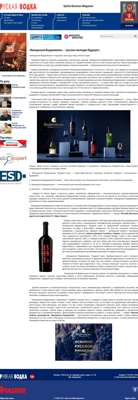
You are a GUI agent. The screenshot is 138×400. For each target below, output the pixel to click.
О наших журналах (19, 98)
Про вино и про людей (13, 23)
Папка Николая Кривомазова (37, 26)
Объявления (62, 17)
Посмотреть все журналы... (14, 75)
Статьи (34, 23)
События (86, 15)
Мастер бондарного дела (18, 86)
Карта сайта (130, 398)
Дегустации (8, 20)
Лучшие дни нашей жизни (92, 20)
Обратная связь (7, 398)
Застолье (86, 23)
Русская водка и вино (13, 15)
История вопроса (89, 25)
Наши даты (61, 20)
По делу (7, 17)
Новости (60, 15)
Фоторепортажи (88, 17)
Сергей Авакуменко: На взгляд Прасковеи (19, 125)
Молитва (129, 26)
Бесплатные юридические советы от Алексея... (17, 113)
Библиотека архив (39, 15)
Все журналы (36, 17)
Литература (36, 20)
